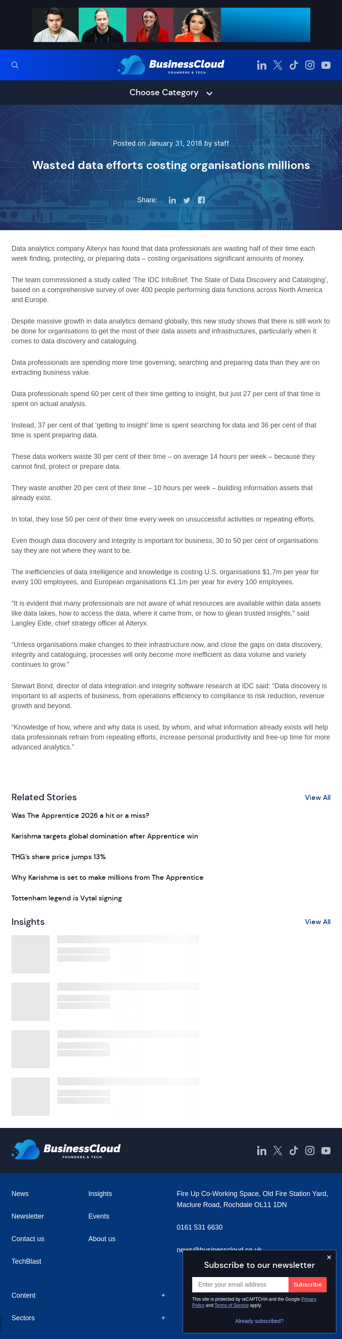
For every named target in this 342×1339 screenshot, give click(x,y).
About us (101, 1239)
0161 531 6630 (200, 1227)
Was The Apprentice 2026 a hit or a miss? (80, 815)
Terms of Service (232, 1305)
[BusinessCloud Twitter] (277, 65)
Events (98, 1216)
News (20, 1194)
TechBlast (26, 1261)
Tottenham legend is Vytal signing (66, 898)
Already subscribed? (259, 1321)
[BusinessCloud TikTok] (293, 65)
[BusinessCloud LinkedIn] (261, 65)
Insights (100, 1194)
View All (318, 797)
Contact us (27, 1239)
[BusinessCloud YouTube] (326, 65)
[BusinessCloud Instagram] (309, 65)
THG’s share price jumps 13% (58, 857)
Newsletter (27, 1216)
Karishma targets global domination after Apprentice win (104, 836)
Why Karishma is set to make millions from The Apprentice (107, 877)
